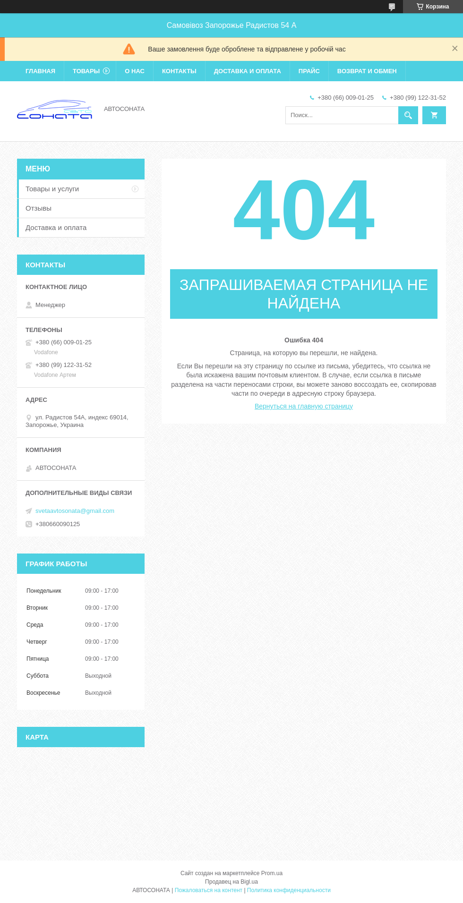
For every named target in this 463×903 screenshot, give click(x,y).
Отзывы (38, 208)
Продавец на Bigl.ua (231, 881)
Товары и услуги (52, 189)
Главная (40, 71)
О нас (135, 71)
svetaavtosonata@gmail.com (74, 510)
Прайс (309, 71)
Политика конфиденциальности (289, 890)
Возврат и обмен (367, 71)
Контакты (179, 71)
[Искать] (408, 115)
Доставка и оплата (247, 71)
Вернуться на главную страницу (304, 406)
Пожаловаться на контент (208, 890)
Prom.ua (272, 873)
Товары (86, 71)
